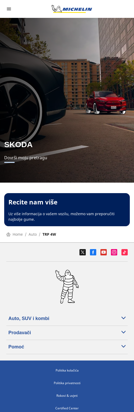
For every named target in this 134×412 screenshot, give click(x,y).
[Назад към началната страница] (72, 9)
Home (14, 234)
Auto (33, 234)
